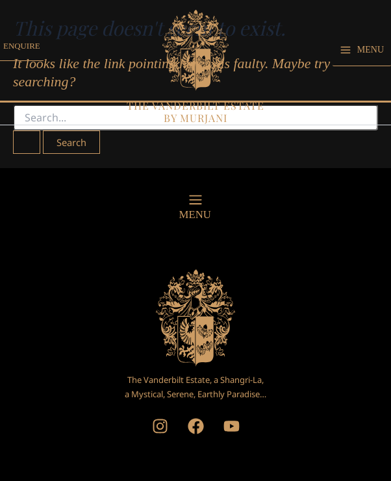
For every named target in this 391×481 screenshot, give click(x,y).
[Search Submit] (26, 142)
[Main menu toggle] (362, 57)
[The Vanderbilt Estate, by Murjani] (195, 56)
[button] (24, 57)
